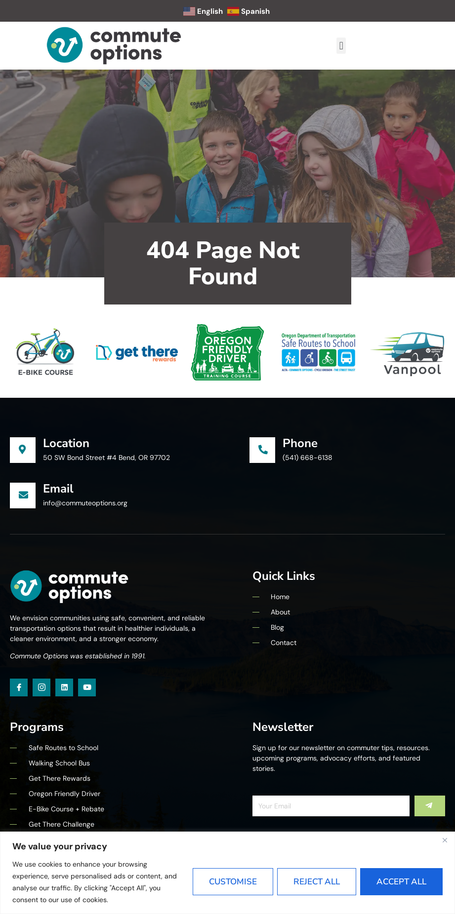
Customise (233, 881)
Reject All (316, 881)
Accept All (401, 881)
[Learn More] (129, 450)
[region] (227, 873)
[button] (341, 46)
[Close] (445, 840)
